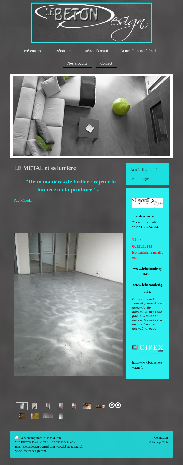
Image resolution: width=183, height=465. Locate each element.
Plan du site (54, 438)
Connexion (161, 437)
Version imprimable (30, 438)
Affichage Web (158, 442)
